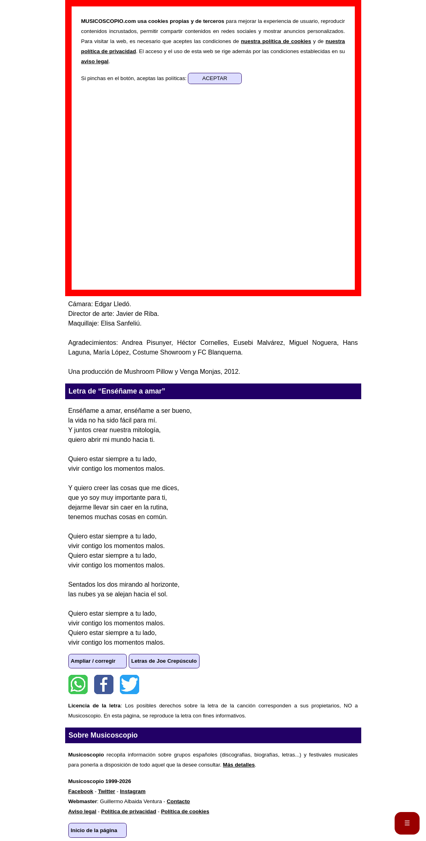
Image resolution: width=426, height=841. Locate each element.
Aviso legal (82, 811)
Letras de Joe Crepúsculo (164, 661)
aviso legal (95, 61)
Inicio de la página (94, 830)
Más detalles (239, 765)
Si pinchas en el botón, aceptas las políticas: (134, 78)
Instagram (133, 791)
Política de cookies (185, 811)
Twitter (129, 684)
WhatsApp (78, 684)
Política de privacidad (128, 811)
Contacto (178, 801)
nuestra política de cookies (276, 41)
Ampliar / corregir (93, 661)
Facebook (103, 684)
